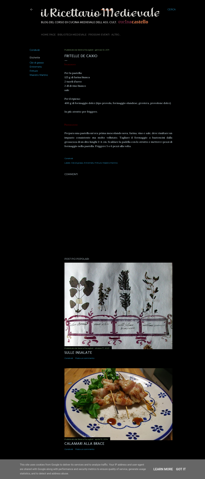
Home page (48, 34)
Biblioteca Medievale (72, 34)
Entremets (36, 66)
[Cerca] (171, 9)
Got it (181, 469)
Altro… (116, 34)
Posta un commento (84, 358)
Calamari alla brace (84, 443)
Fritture (34, 70)
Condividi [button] (35, 50)
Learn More (163, 469)
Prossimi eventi (99, 34)
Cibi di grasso (37, 62)
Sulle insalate (78, 352)
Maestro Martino (39, 75)
